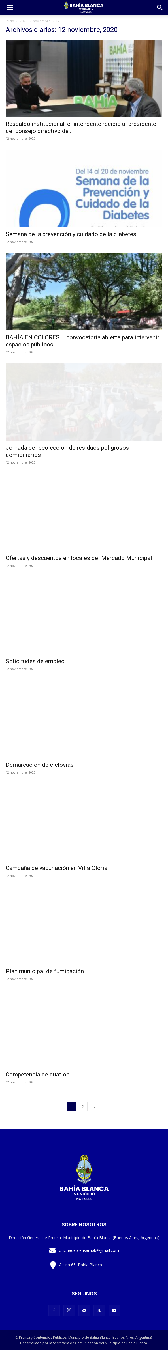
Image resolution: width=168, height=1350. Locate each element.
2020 (23, 21)
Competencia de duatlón (37, 1074)
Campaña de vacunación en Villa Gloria (56, 868)
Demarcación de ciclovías (40, 764)
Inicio (10, 21)
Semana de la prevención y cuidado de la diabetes (71, 234)
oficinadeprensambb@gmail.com (89, 1250)
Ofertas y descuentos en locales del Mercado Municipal (79, 558)
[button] (160, 7)
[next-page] (94, 1106)
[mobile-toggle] (10, 7)
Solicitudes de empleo (35, 661)
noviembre (41, 21)
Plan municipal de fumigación (45, 971)
